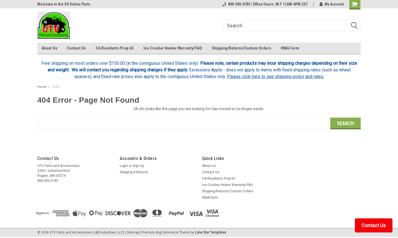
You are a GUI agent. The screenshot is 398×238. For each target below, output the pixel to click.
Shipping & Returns (134, 172)
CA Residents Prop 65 (115, 48)
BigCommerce (167, 232)
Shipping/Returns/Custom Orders (241, 48)
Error (56, 87)
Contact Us (76, 48)
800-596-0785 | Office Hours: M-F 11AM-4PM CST (265, 4)
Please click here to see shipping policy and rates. (275, 76)
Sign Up (138, 166)
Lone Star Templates (210, 232)
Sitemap (133, 232)
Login (124, 166)
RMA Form (290, 48)
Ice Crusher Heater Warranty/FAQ (172, 48)
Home (41, 87)
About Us (49, 48)
